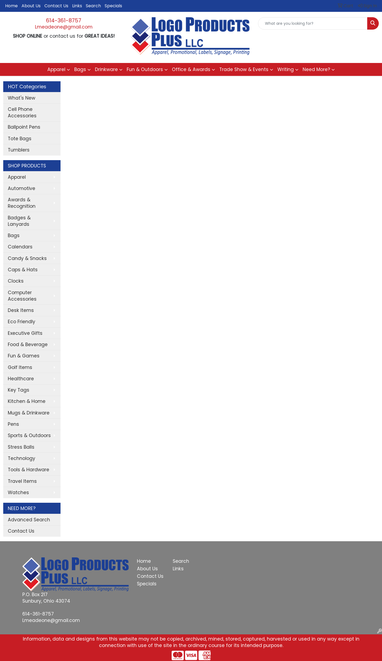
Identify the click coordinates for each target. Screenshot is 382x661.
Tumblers (19, 150)
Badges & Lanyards (19, 221)
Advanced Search (29, 519)
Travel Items (22, 481)
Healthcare (21, 378)
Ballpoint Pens (24, 127)
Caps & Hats (23, 269)
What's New (21, 98)
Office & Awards (191, 69)
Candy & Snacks (27, 258)
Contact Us (56, 6)
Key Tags (18, 390)
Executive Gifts (25, 333)
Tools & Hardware (28, 469)
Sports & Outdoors (29, 435)
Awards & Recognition (22, 202)
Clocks (16, 281)
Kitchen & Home (26, 401)
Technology (21, 458)
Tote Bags (19, 138)
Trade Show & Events (243, 69)
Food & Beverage (28, 344)
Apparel (56, 69)
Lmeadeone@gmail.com (64, 27)
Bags (80, 69)
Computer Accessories (22, 295)
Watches (18, 492)
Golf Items (20, 367)
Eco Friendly (21, 321)
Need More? (316, 69)
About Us (31, 6)
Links (77, 6)
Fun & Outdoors (145, 69)
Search (93, 6)
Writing (285, 69)
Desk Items (21, 310)
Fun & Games (24, 356)
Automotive (21, 188)
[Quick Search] (312, 23)
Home (11, 6)
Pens (13, 424)
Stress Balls (21, 447)
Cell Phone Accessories (22, 112)
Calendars (20, 247)
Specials (113, 6)
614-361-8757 (63, 20)
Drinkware (106, 69)
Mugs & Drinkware (28, 413)
